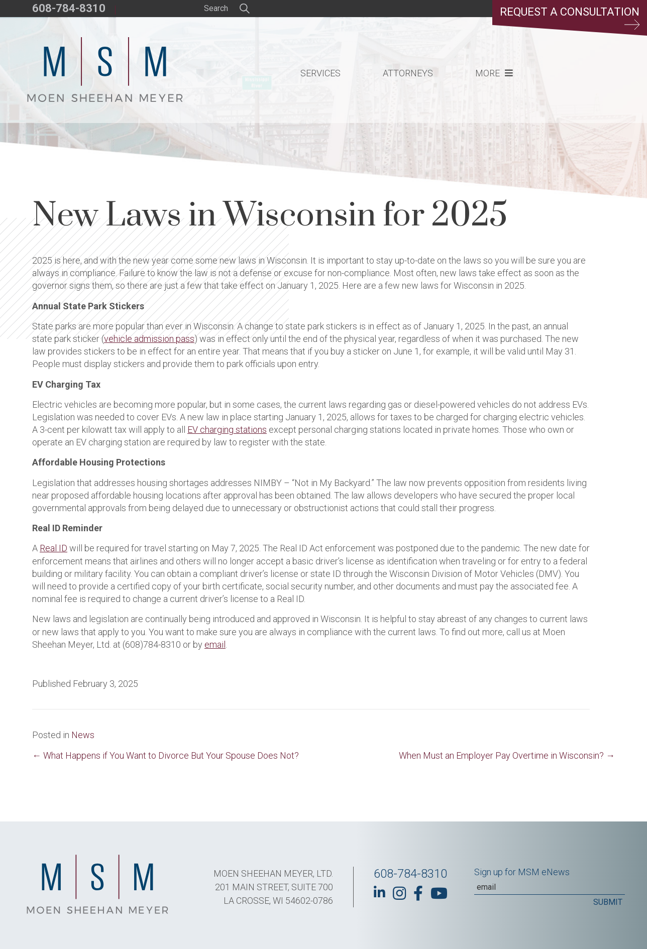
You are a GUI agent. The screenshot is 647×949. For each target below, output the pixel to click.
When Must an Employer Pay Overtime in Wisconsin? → (507, 755)
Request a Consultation (569, 18)
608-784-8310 (68, 8)
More (487, 73)
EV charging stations (227, 429)
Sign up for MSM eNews (522, 872)
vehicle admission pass (149, 338)
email (215, 644)
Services (320, 73)
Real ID (53, 548)
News (82, 735)
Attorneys (408, 73)
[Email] (549, 887)
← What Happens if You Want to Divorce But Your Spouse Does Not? (165, 755)
